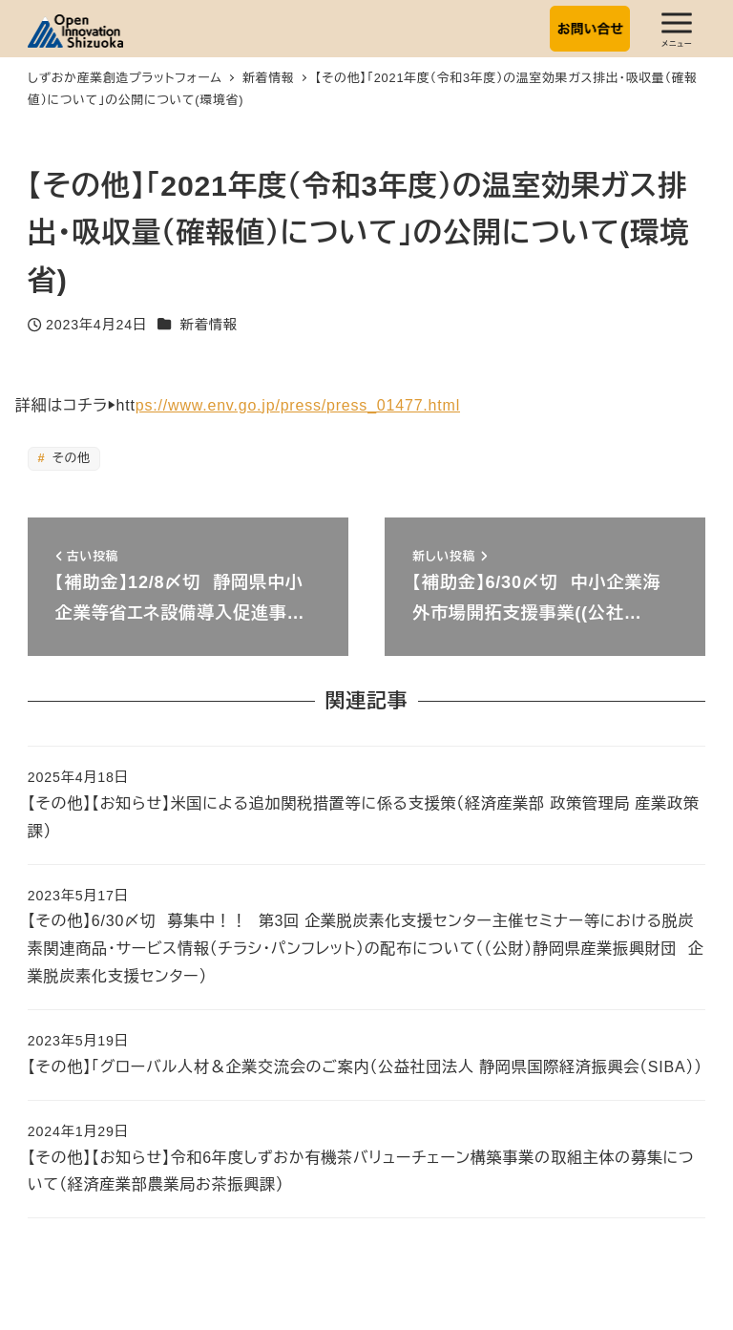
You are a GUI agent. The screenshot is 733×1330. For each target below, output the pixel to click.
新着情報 (209, 324)
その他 (69, 458)
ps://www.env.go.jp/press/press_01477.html (298, 405)
